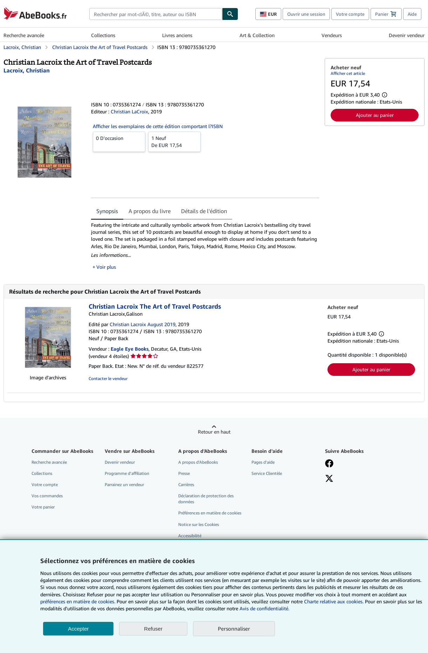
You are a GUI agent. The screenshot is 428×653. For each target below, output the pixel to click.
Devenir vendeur (406, 35)
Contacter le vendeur (108, 378)
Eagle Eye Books (130, 349)
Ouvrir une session (306, 14)
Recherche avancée (24, 35)
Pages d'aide (263, 462)
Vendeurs (332, 35)
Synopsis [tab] (107, 211)
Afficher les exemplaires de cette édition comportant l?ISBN (158, 126)
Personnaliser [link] (234, 628)
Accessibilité (189, 535)
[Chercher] (230, 14)
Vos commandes (47, 495)
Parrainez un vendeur (124, 484)
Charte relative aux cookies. (334, 601)
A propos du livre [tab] (150, 211)
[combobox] (155, 14)
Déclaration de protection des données (206, 498)
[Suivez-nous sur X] (329, 479)
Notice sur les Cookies (198, 524)
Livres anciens (177, 35)
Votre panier (43, 507)
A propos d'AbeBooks (198, 462)
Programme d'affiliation (127, 473)
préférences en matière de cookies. (77, 601)
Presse (184, 473)
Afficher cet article (348, 73)
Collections (103, 35)
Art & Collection (257, 35)
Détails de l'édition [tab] (204, 211)
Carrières (186, 484)
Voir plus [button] (106, 267)
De (174, 141)
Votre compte (350, 14)
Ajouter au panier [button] (375, 115)
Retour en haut (214, 432)
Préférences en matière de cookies (209, 512)
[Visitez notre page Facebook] (329, 464)
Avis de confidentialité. (264, 608)
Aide (412, 14)
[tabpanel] (205, 246)
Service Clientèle (266, 473)
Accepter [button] (78, 629)
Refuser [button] (153, 629)
